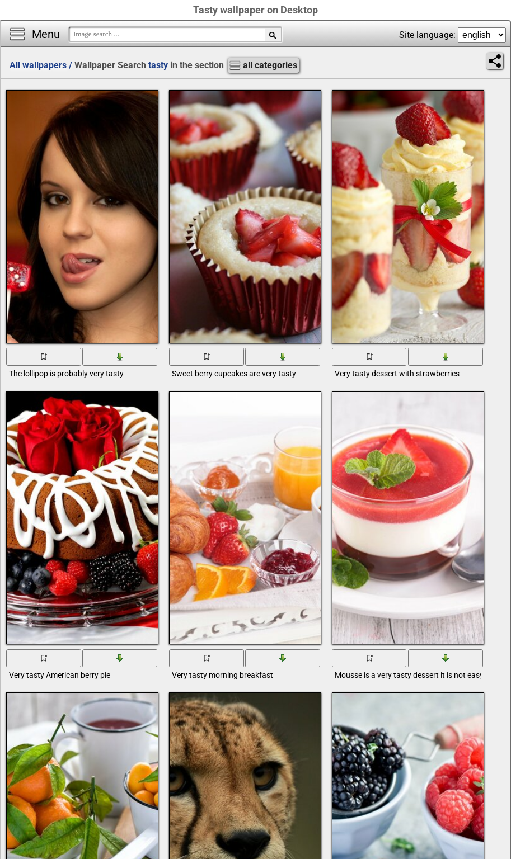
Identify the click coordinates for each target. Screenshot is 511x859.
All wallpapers (38, 65)
